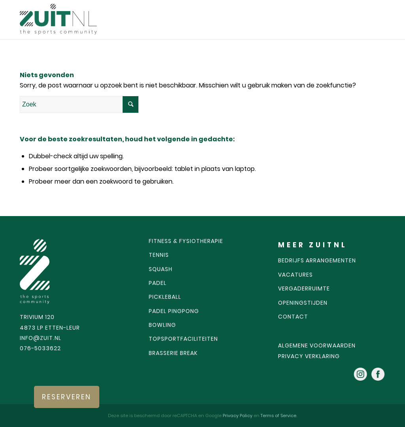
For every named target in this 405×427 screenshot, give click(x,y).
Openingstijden (302, 303)
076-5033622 (40, 348)
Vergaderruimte (304, 288)
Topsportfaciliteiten (183, 339)
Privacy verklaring (309, 356)
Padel (158, 283)
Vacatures (295, 275)
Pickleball (165, 297)
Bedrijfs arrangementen (317, 260)
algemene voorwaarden (317, 345)
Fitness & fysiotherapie (186, 241)
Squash (160, 269)
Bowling (162, 325)
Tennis (159, 255)
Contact (293, 317)
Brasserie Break (173, 353)
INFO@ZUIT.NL (40, 338)
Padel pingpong (174, 311)
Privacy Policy (238, 415)
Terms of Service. (279, 415)
